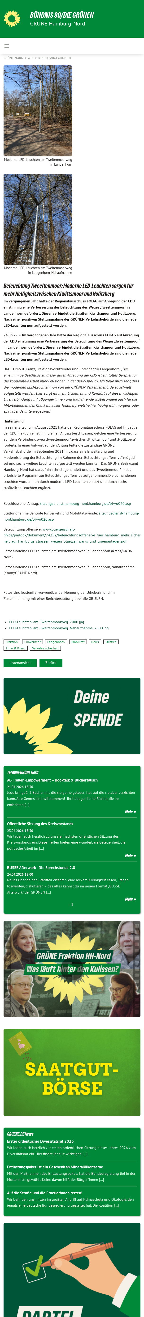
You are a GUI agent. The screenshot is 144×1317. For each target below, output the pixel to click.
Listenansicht (20, 662)
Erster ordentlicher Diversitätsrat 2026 (40, 1141)
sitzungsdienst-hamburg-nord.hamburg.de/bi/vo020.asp (85, 503)
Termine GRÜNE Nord (22, 772)
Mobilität (78, 642)
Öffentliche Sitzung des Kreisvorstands (40, 823)
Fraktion (12, 642)
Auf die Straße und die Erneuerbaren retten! (44, 1193)
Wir (31, 58)
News (95, 642)
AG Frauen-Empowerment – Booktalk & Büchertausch (52, 780)
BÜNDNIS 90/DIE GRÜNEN (62, 15)
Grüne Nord (14, 58)
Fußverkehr (32, 642)
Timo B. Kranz (16, 648)
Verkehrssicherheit (45, 648)
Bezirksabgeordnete (55, 58)
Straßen (111, 642)
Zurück (51, 662)
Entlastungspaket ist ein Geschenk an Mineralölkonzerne (55, 1167)
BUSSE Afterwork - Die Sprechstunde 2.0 (41, 867)
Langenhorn (56, 642)
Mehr (129, 812)
